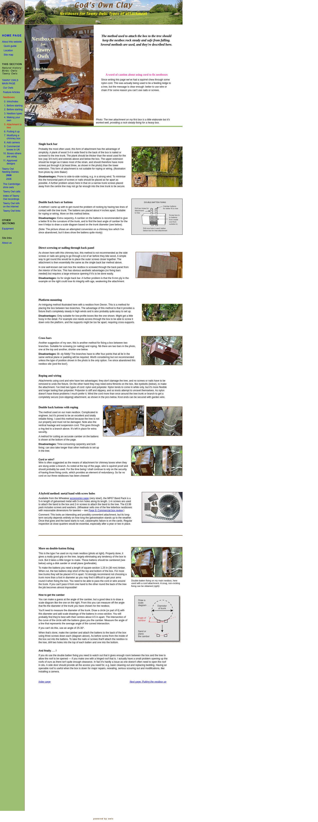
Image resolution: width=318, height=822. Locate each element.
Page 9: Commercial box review (106, 510)
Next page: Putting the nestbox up (148, 681)
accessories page (79, 498)
